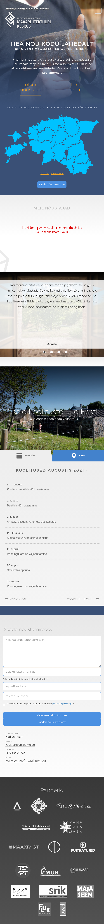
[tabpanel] (52, 314)
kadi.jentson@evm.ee (20, 744)
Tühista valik (57, 174)
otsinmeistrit (73, 87)
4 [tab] (66, 352)
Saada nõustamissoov (52, 184)
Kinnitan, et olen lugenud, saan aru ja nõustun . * (38, 705)
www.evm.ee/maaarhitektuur (25, 760)
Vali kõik (44, 174)
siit (46, 679)
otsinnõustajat (30, 87)
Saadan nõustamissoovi (52, 722)
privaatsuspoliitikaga (62, 703)
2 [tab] (51, 352)
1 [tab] (44, 352)
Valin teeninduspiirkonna (52, 715)
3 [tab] (58, 352)
